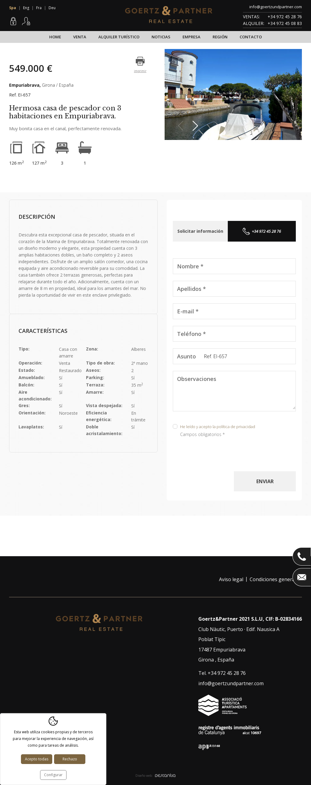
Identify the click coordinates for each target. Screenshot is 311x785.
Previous (182, 126)
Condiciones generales (275, 579)
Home (55, 37)
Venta (79, 37)
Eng (26, 7)
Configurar (53, 774)
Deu (52, 7)
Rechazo (70, 759)
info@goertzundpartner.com (275, 6)
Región (220, 37)
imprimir (140, 71)
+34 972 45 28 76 (285, 16)
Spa (12, 7)
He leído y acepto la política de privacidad (217, 426)
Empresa (191, 37)
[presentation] (219, 459)
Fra (39, 7)
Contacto (251, 37)
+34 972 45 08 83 (285, 23)
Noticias (161, 37)
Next (197, 126)
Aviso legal (231, 579)
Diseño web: (155, 775)
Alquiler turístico (118, 37)
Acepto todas (36, 759)
